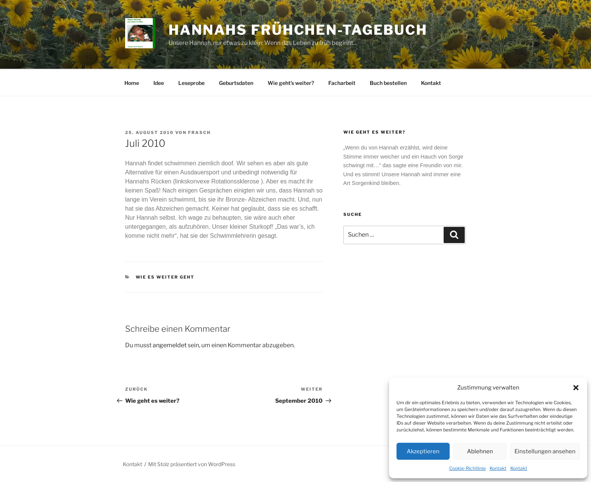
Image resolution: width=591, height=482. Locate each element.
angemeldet (170, 345)
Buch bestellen (388, 83)
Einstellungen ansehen (545, 451)
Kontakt (498, 468)
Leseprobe (191, 83)
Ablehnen (480, 451)
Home (131, 83)
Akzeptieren (423, 451)
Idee (158, 83)
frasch (199, 132)
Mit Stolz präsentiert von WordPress (191, 464)
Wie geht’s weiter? (291, 83)
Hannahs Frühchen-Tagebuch (297, 30)
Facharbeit (341, 83)
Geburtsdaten (236, 83)
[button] (576, 387)
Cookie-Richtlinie (467, 468)
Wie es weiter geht (165, 277)
